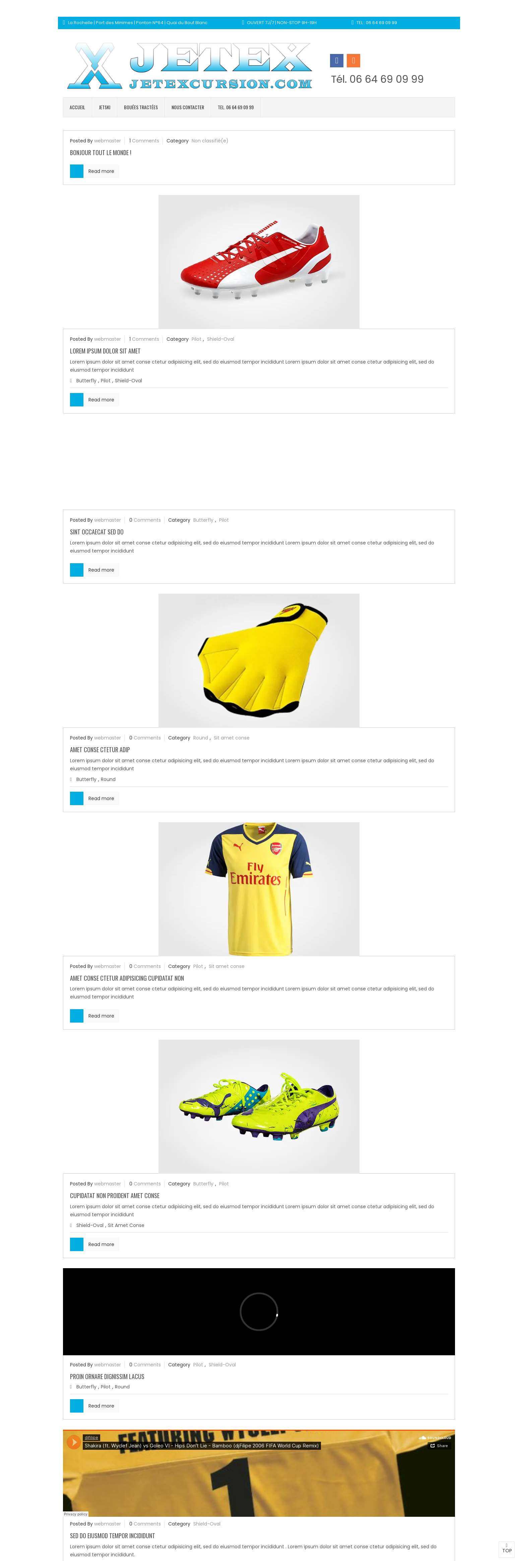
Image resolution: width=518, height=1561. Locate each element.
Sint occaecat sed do (97, 531)
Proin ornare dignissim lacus (107, 1376)
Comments (145, 140)
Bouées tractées (141, 107)
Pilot (196, 339)
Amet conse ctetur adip (100, 749)
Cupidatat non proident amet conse (114, 1195)
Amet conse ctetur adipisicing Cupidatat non (127, 978)
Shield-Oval (220, 339)
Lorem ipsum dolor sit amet (105, 350)
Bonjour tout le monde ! (100, 152)
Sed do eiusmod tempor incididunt (112, 1535)
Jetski (104, 107)
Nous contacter (188, 107)
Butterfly (86, 380)
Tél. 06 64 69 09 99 (377, 79)
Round (200, 737)
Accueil (77, 107)
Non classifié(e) (210, 140)
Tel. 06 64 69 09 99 (236, 107)
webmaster (107, 140)
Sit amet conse (232, 737)
